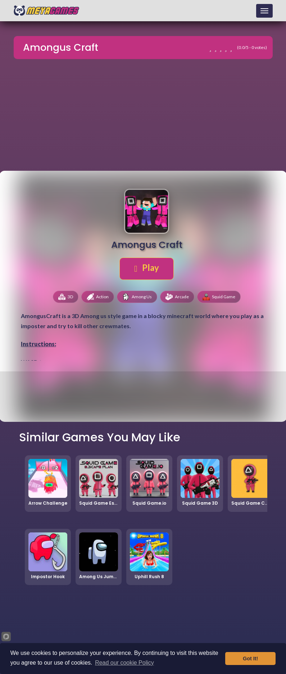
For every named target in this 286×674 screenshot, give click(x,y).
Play (146, 267)
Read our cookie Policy (124, 663)
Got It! (250, 658)
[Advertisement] (143, 116)
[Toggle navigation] (264, 11)
